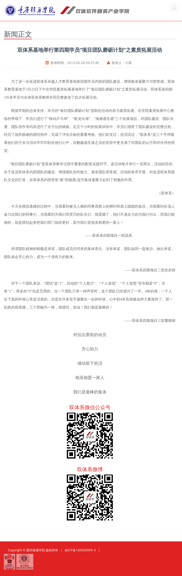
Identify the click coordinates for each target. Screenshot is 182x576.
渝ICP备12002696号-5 (80, 550)
